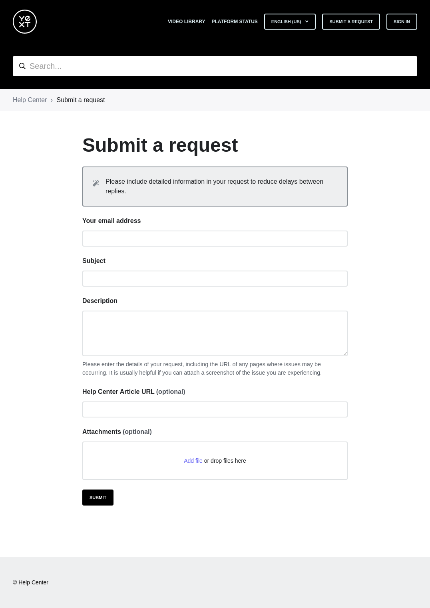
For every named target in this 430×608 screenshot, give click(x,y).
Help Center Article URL (133, 391)
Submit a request (351, 21)
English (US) (287, 21)
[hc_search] (215, 66)
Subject (94, 260)
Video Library (186, 21)
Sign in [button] (402, 21)
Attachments (117, 431)
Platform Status (235, 21)
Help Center (30, 99)
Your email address (111, 220)
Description (99, 300)
